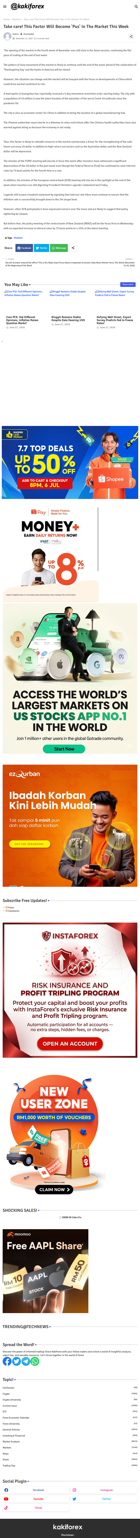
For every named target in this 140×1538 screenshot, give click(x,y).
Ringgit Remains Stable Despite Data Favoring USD (68, 319)
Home (6, 19)
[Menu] (5, 6)
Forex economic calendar (70, 1417)
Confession (70, 1387)
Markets (16, 19)
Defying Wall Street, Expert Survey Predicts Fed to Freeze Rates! (115, 320)
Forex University (70, 1423)
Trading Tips (70, 1465)
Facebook (26, 248)
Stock (70, 1459)
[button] (136, 6)
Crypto (70, 1393)
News (70, 1453)
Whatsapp (61, 248)
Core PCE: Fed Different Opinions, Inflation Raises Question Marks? (22, 320)
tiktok (38, 1508)
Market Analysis (70, 1441)
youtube (38, 1499)
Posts (10, 907)
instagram (106, 1490)
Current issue (70, 1405)
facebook (38, 1490)
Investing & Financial (70, 1435)
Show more (127, 284)
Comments (12, 910)
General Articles (70, 1429)
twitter (106, 1499)
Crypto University (70, 1399)
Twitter (43, 248)
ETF (70, 1411)
